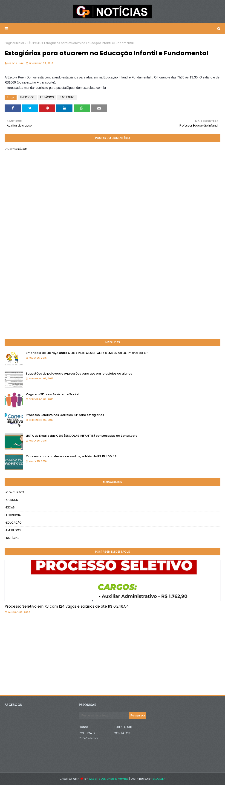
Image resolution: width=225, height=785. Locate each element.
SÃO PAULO (34, 43)
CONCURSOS (15, 492)
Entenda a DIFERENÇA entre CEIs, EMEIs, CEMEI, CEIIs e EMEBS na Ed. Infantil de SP (86, 353)
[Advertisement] (112, 298)
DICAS (10, 507)
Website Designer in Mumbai (109, 779)
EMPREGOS (27, 97)
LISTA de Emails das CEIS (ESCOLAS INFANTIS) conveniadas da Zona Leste (81, 435)
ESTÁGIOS (47, 97)
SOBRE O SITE (123, 727)
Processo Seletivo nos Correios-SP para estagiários (65, 415)
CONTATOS (122, 733)
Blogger (159, 779)
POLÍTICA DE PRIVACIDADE (88, 735)
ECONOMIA (13, 515)
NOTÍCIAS (12, 538)
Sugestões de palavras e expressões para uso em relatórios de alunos (79, 373)
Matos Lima (15, 63)
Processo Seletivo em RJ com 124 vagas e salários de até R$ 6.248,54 (67, 606)
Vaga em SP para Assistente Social (52, 394)
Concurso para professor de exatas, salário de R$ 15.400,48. (71, 456)
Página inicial (14, 43)
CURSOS (12, 500)
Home (83, 727)
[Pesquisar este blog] (104, 715)
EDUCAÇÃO (13, 523)
